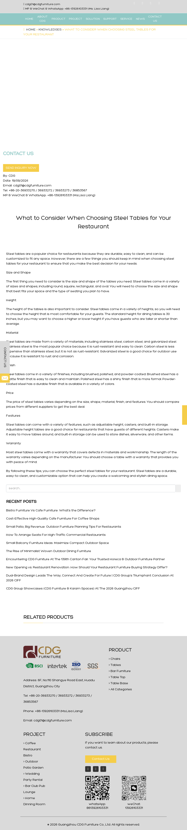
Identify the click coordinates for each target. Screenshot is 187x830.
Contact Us (101, 759)
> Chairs (114, 659)
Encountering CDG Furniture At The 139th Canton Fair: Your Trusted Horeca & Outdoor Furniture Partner (85, 559)
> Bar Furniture (120, 671)
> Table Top (117, 677)
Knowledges (50, 29)
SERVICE (126, 19)
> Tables (115, 665)
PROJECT (75, 19)
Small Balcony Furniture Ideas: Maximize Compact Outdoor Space (57, 543)
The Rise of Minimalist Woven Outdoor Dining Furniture (48, 551)
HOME (29, 19)
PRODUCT (58, 19)
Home (31, 29)
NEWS (140, 19)
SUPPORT (110, 19)
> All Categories (120, 689)
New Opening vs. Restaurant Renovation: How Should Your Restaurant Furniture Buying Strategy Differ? (86, 567)
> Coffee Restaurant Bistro (32, 749)
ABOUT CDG (42, 19)
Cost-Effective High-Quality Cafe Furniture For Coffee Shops (52, 518)
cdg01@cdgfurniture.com (42, 4)
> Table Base (118, 683)
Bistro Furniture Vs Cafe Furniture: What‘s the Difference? (51, 510)
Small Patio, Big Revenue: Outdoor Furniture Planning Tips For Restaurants (63, 526)
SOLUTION (93, 19)
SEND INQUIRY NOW (21, 168)
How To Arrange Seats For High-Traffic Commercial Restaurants (56, 535)
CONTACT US (155, 19)
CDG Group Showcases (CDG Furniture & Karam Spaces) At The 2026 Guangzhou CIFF (73, 588)
